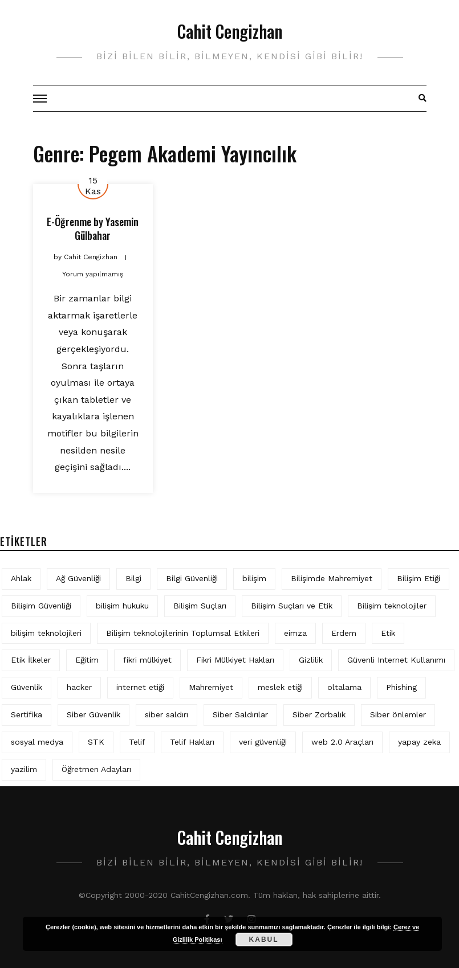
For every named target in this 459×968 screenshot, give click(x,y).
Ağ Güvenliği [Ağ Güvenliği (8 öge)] (78, 578)
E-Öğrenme (69, 221)
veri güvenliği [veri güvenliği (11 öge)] (263, 741)
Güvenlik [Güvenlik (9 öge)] (26, 687)
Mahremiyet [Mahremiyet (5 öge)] (211, 687)
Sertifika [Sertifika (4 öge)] (26, 714)
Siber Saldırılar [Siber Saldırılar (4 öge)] (240, 714)
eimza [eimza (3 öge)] (295, 633)
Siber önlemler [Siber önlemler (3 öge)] (398, 714)
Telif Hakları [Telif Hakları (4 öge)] (192, 741)
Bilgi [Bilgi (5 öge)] (133, 578)
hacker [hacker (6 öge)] (79, 687)
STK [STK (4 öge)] (96, 741)
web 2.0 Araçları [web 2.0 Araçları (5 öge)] (342, 741)
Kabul (264, 940)
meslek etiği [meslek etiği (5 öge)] (280, 687)
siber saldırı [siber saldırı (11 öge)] (166, 714)
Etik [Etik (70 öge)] (388, 633)
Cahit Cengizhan (229, 31)
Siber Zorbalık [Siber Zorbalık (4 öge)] (319, 714)
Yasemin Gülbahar (107, 228)
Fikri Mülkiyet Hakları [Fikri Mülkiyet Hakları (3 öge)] (235, 659)
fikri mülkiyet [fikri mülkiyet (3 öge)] (147, 659)
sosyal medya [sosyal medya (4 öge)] (37, 741)
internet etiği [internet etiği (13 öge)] (140, 687)
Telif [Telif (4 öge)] (137, 741)
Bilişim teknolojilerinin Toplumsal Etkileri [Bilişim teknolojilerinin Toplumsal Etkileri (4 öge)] (182, 633)
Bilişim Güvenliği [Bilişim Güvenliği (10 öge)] (41, 605)
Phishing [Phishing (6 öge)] (401, 687)
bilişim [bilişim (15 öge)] (254, 578)
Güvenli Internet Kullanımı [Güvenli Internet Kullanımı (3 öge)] (396, 659)
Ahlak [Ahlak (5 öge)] (21, 578)
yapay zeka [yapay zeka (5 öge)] (419, 741)
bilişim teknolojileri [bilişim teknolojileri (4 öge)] (46, 633)
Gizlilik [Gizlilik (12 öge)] (311, 659)
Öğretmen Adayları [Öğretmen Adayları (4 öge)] (96, 769)
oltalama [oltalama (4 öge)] (344, 687)
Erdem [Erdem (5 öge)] (343, 633)
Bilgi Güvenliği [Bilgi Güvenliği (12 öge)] (192, 578)
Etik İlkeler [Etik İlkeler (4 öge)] (31, 659)
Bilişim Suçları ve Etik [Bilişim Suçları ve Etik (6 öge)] (291, 605)
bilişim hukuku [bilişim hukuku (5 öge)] (122, 605)
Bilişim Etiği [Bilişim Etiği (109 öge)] (418, 578)
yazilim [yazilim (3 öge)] (24, 769)
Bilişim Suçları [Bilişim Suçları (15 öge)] (199, 605)
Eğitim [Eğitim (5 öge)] (87, 659)
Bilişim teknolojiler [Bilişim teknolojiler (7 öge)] (391, 605)
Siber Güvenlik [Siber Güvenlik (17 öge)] (93, 714)
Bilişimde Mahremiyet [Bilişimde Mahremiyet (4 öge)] (331, 578)
